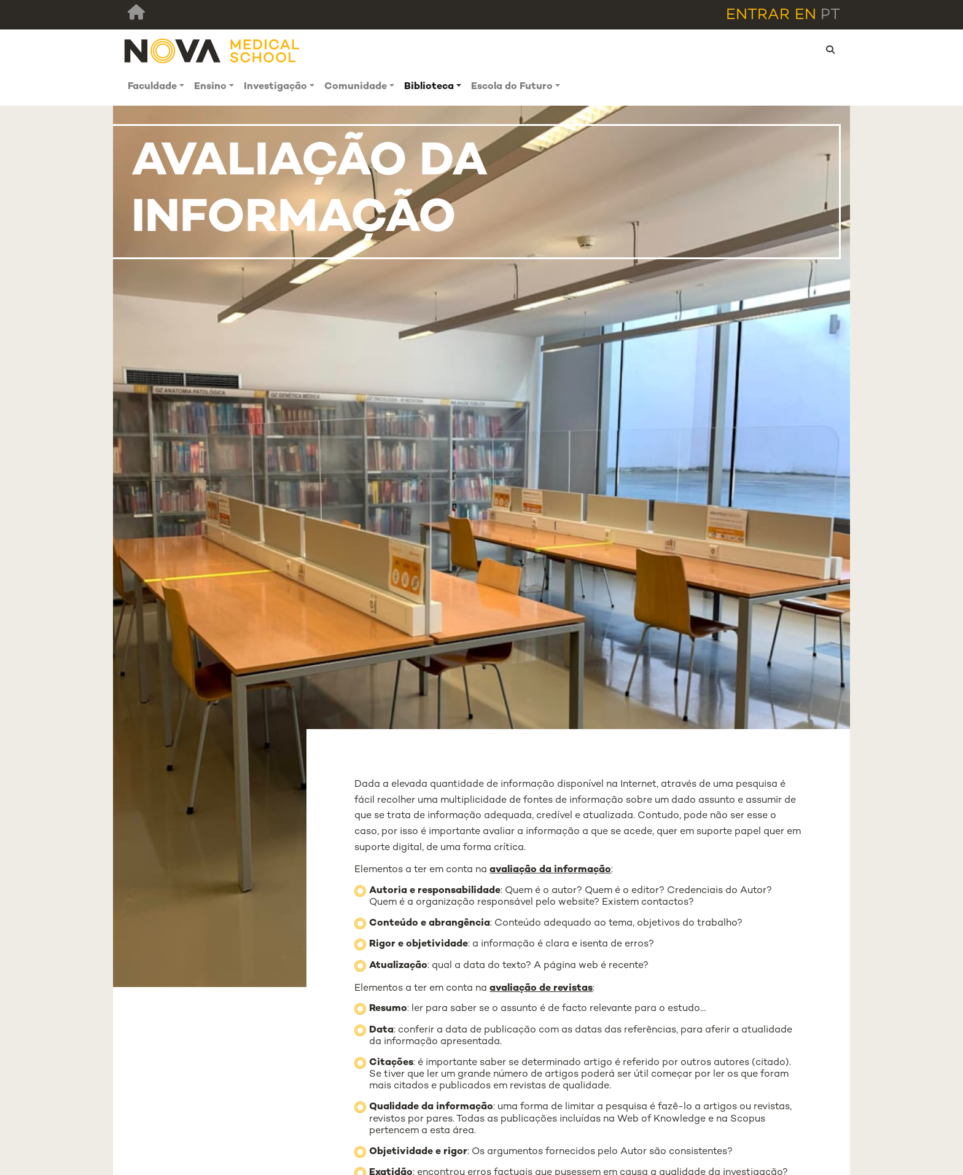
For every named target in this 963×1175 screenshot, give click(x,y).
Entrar (758, 15)
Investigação (275, 87)
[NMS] (212, 50)
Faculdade (152, 87)
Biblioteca (429, 87)
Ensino (210, 87)
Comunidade (355, 87)
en (805, 15)
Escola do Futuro (512, 87)
